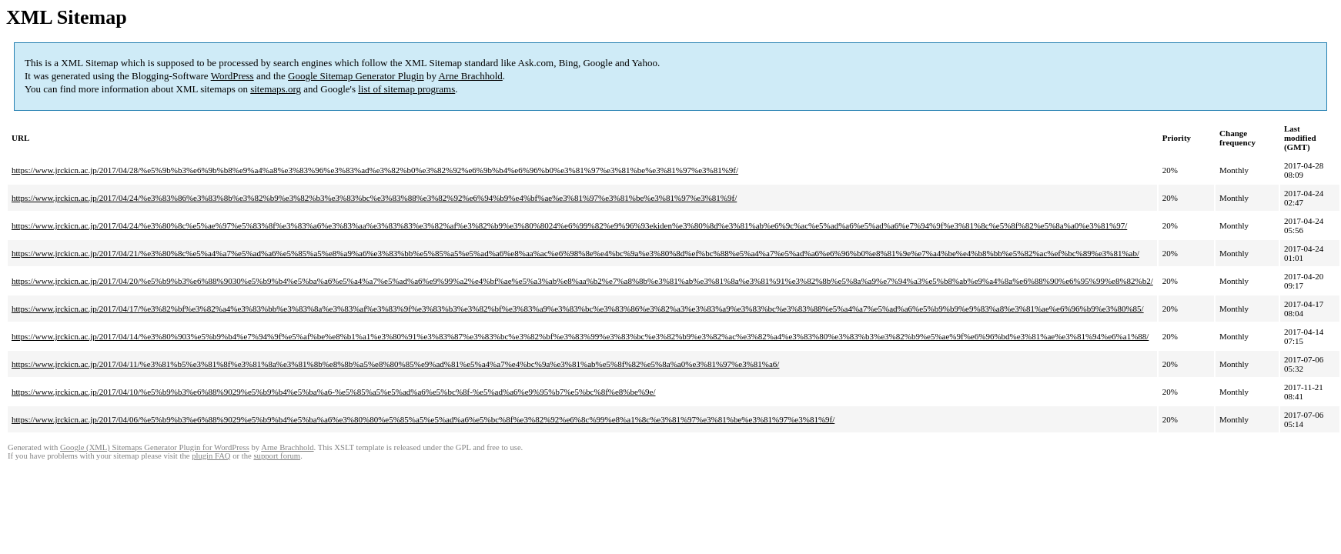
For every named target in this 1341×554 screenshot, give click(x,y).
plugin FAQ (211, 456)
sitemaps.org (275, 89)
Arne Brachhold (470, 76)
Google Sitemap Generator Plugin (356, 76)
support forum (276, 456)
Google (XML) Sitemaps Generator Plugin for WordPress (154, 447)
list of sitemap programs (406, 89)
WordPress (232, 76)
